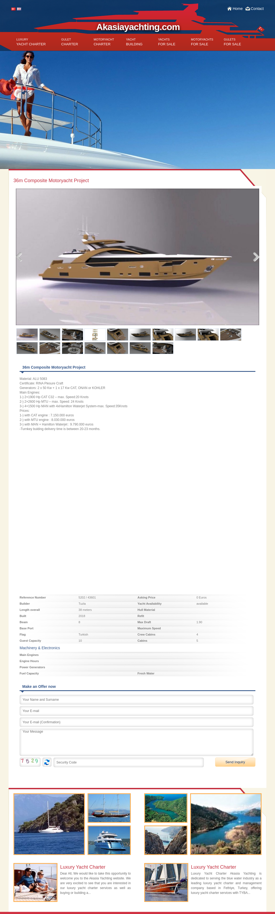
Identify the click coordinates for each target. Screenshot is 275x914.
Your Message (137, 742)
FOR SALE (166, 42)
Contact (257, 8)
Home (238, 8)
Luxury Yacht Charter (82, 867)
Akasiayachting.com (138, 27)
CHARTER (69, 42)
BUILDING (134, 42)
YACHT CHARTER (31, 42)
